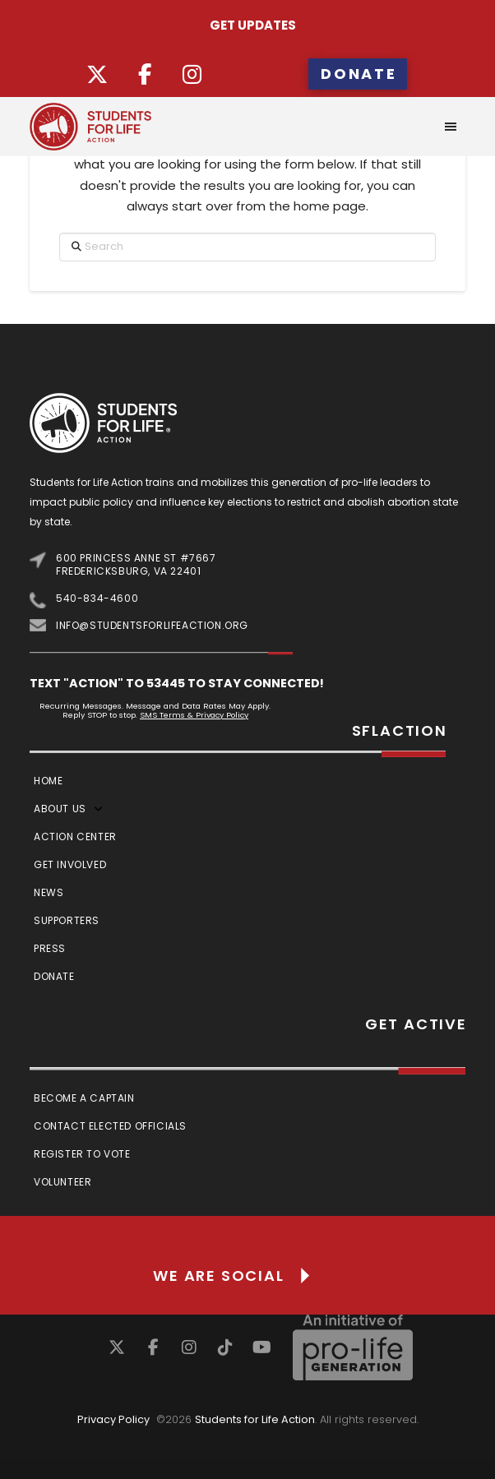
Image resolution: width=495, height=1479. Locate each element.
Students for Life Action (255, 1419)
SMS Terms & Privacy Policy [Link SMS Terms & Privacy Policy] (194, 714)
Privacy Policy (113, 1419)
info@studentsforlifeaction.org (152, 625)
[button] (450, 126)
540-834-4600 (97, 598)
